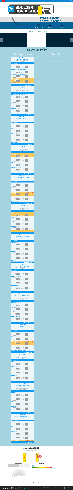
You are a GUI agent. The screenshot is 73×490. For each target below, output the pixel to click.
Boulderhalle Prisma (22, 118)
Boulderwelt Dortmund (22, 59)
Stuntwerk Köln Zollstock (22, 89)
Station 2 (22, 87)
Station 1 (22, 58)
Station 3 (22, 117)
